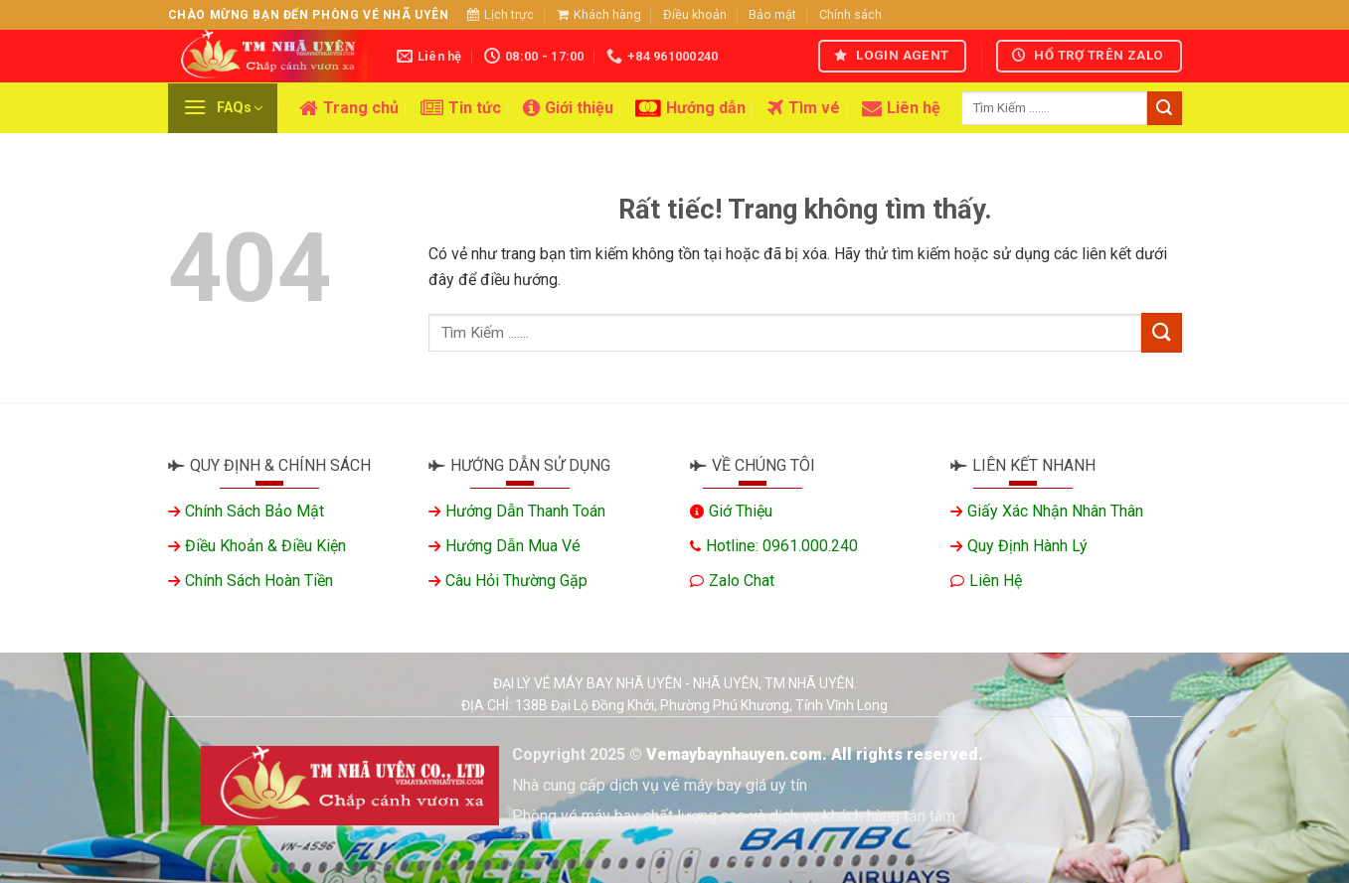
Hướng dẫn (690, 108)
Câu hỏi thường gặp (516, 580)
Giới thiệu (568, 108)
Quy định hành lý (1027, 545)
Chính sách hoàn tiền (259, 580)
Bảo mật (772, 14)
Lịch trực (500, 14)
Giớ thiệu (740, 511)
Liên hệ (901, 108)
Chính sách (850, 14)
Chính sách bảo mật (254, 511)
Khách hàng (599, 14)
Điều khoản (695, 14)
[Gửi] (1164, 108)
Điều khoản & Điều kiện (265, 545)
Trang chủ (349, 108)
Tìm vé (803, 108)
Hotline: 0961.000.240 (782, 545)
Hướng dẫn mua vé (513, 545)
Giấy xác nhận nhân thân (1055, 511)
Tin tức (461, 108)
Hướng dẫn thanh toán (525, 511)
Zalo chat (741, 580)
